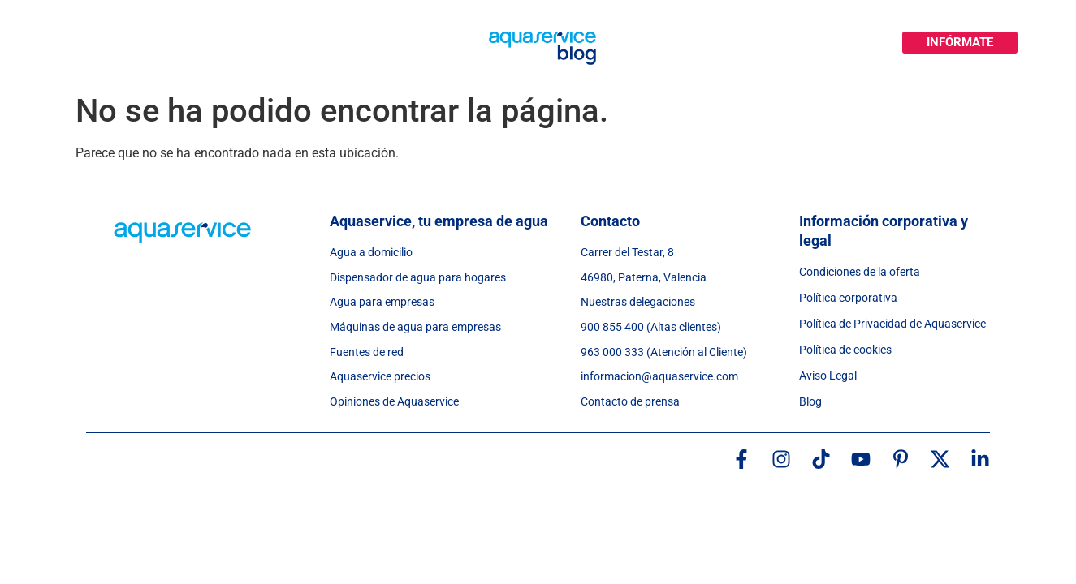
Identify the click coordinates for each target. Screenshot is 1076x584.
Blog (810, 401)
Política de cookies (845, 349)
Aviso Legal (828, 375)
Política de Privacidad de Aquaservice (892, 323)
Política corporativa (848, 297)
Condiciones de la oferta (859, 271)
